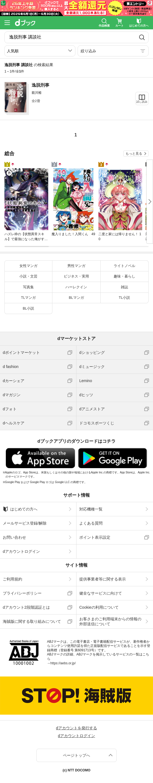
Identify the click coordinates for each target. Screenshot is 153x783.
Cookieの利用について (99, 607)
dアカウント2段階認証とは (26, 607)
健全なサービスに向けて (100, 593)
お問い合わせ (14, 537)
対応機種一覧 (91, 509)
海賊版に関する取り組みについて (32, 621)
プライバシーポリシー (22, 593)
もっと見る (134, 153)
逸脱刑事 (40, 85)
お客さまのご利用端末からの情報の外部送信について (110, 621)
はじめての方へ (20, 509)
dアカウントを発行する (76, 728)
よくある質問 (91, 523)
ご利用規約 (12, 579)
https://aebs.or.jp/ (63, 663)
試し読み (141, 101)
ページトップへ (76, 755)
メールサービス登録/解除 (25, 523)
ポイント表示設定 (94, 537)
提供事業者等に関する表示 (102, 579)
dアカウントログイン (21, 551)
